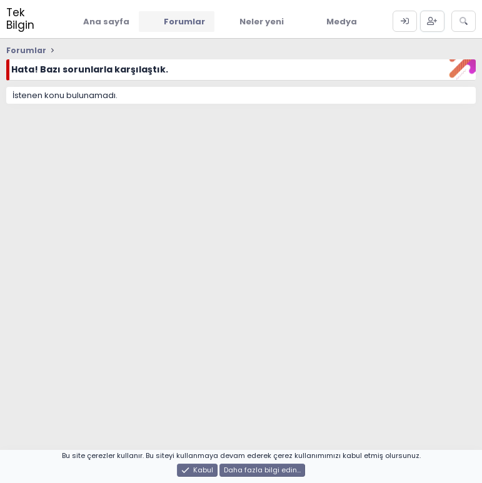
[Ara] (463, 21)
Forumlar (184, 21)
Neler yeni (261, 21)
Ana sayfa (106, 21)
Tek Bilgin (20, 18)
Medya (341, 21)
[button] (293, 21)
